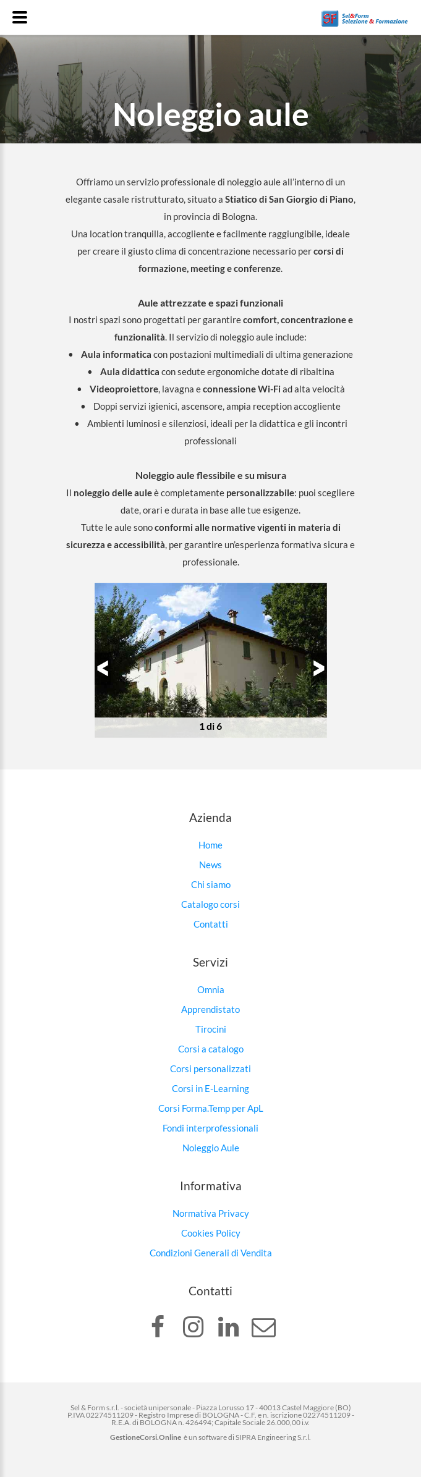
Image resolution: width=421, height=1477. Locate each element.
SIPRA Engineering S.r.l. (273, 1437)
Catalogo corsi (210, 904)
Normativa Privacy (210, 1213)
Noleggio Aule (210, 1147)
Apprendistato (210, 1009)
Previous (111, 669)
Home (210, 844)
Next (311, 669)
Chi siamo (211, 884)
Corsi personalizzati (210, 1068)
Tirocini (210, 1029)
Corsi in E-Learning (210, 1088)
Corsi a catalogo (211, 1048)
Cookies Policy (210, 1232)
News (210, 864)
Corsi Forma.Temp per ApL (210, 1108)
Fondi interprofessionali (210, 1127)
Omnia (210, 989)
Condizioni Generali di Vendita (211, 1252)
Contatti (210, 923)
